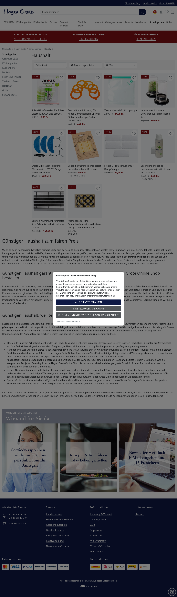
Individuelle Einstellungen (68, 321)
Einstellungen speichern (88, 308)
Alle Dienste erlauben (88, 302)
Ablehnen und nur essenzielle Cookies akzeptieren (88, 315)
